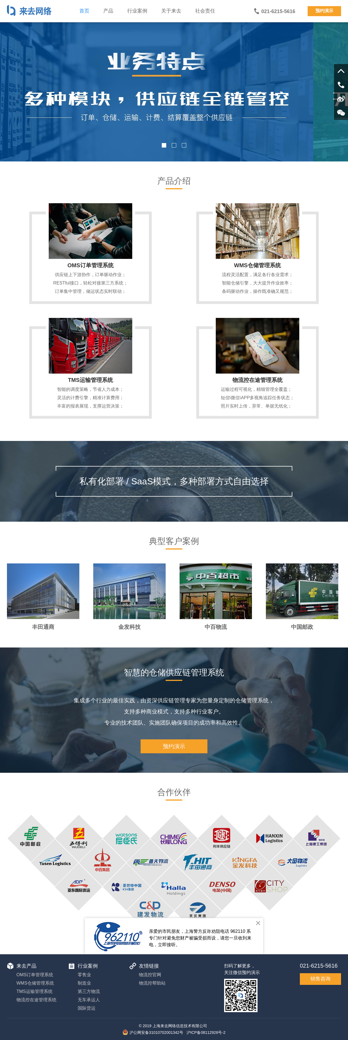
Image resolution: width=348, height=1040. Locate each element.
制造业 (84, 983)
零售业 (84, 974)
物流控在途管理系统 (257, 380)
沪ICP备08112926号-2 (206, 1032)
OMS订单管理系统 (90, 265)
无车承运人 (89, 999)
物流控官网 (150, 974)
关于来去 (171, 11)
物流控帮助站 (152, 983)
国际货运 (86, 1008)
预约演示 (324, 10)
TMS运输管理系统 (90, 380)
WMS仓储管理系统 (257, 265)
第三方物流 (89, 991)
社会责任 (205, 11)
